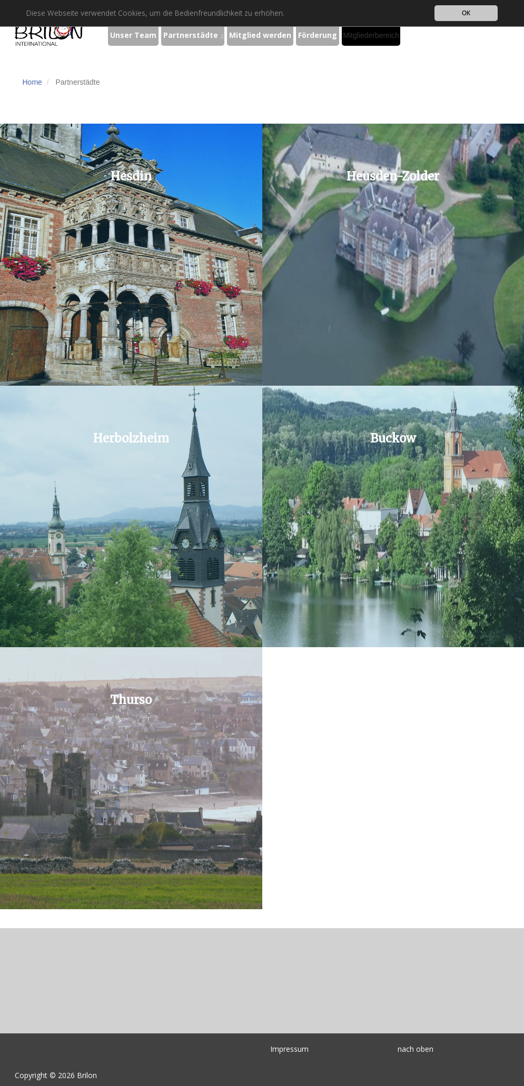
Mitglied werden (260, 35)
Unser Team (133, 35)
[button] (222, 36)
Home (32, 82)
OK (466, 12)
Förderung (317, 35)
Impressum (289, 1049)
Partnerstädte (190, 35)
